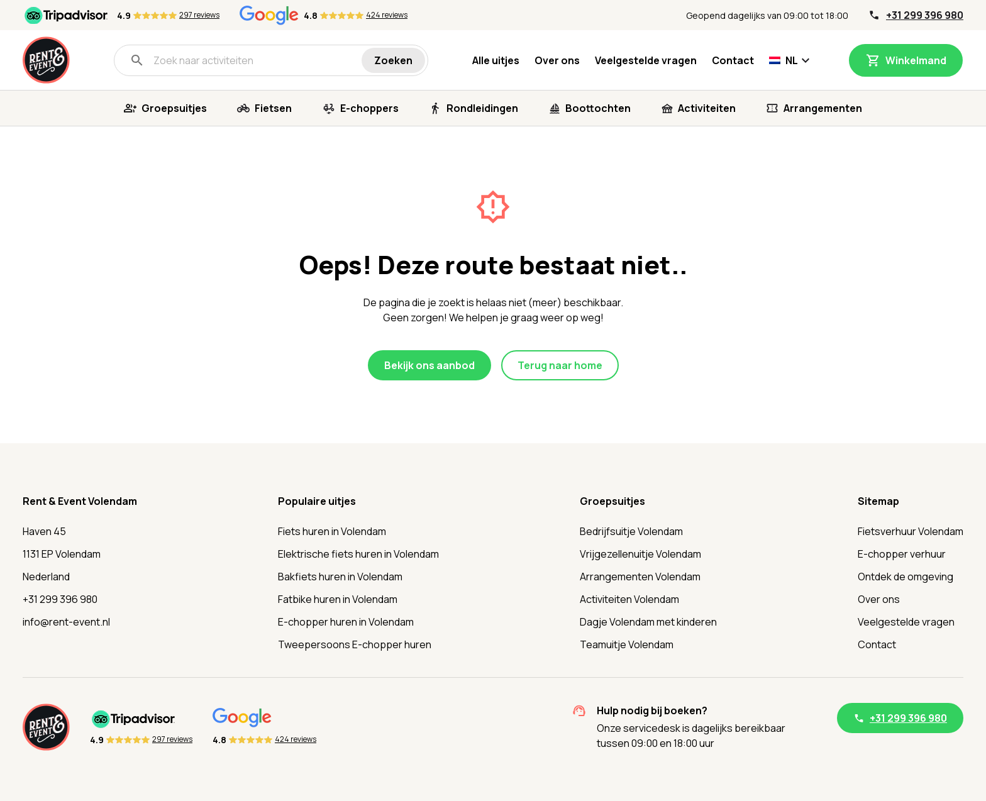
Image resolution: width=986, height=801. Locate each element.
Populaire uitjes (317, 501)
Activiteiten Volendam (629, 599)
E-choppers (369, 108)
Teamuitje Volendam (626, 644)
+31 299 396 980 (924, 15)
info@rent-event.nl (66, 622)
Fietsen (273, 108)
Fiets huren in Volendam (332, 531)
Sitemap (878, 501)
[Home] (46, 60)
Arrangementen (823, 108)
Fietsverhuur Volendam (910, 531)
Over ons (557, 60)
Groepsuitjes (174, 108)
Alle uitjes (495, 60)
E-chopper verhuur (902, 554)
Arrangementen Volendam (640, 576)
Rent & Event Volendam (80, 501)
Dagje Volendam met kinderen (648, 622)
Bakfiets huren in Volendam (340, 576)
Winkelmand (915, 60)
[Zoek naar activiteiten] (246, 60)
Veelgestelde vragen (646, 60)
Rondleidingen (482, 108)
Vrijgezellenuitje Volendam (640, 554)
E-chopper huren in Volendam (346, 622)
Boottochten (598, 108)
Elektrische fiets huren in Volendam (358, 554)
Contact (733, 60)
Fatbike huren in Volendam (337, 599)
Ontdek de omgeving (905, 576)
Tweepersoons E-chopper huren (354, 644)
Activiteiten (707, 108)
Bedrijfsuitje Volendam (631, 531)
